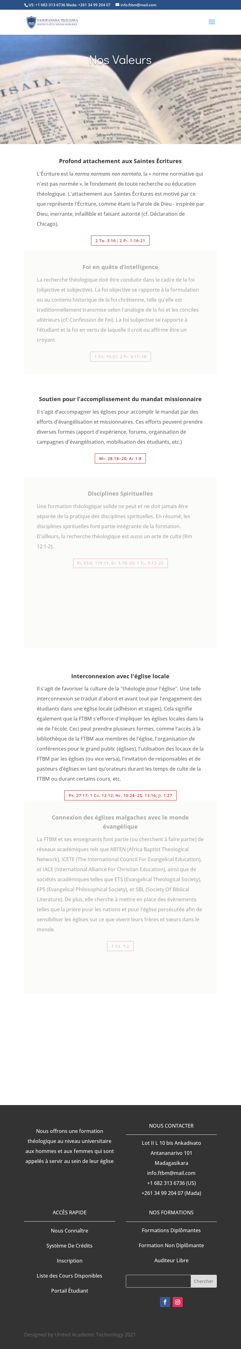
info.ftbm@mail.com (171, 1173)
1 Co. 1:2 (120, 942)
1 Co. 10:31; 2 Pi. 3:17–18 (120, 354)
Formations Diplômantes (171, 1230)
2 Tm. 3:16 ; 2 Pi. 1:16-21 (120, 240)
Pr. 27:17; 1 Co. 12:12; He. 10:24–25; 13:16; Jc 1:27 (120, 795)
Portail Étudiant (69, 1290)
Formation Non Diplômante (171, 1245)
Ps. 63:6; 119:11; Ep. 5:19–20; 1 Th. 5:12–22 (120, 559)
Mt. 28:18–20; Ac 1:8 (120, 458)
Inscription (70, 1260)
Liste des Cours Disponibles (69, 1275)
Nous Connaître (69, 1230)
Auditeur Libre (171, 1260)
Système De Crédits (69, 1245)
